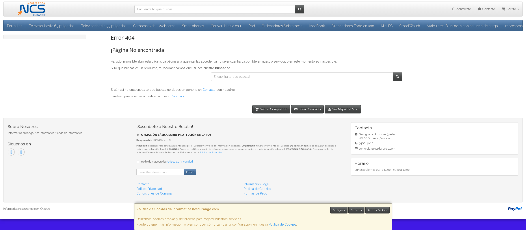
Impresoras (513, 26)
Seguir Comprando (271, 109)
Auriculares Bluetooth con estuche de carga (462, 26)
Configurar (339, 210)
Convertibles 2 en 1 (226, 26)
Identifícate (461, 9)
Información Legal (257, 184)
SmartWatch (409, 26)
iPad (251, 26)
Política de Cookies (282, 224)
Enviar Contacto (307, 109)
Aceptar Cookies (377, 210)
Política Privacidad (149, 189)
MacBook (317, 26)
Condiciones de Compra (154, 193)
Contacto (486, 9)
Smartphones (193, 26)
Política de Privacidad (211, 152)
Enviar (189, 172)
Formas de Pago (255, 193)
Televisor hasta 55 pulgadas (103, 26)
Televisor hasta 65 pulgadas (51, 26)
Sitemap (178, 96)
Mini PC (387, 26)
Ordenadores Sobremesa (282, 26)
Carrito (510, 9)
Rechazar (356, 210)
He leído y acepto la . (167, 161)
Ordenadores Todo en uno (352, 26)
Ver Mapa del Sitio (342, 109)
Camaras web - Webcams (154, 26)
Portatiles (14, 26)
